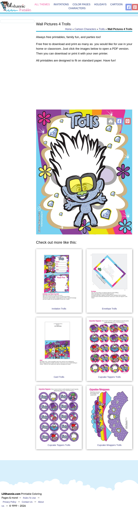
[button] (119, 121)
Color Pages (81, 4)
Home (68, 29)
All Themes (42, 4)
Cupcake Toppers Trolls (109, 377)
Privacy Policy (9, 502)
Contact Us (27, 502)
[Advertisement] (84, 90)
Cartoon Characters (85, 29)
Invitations (61, 4)
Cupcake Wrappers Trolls (109, 445)
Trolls (102, 29)
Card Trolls (59, 377)
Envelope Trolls (109, 308)
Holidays (100, 4)
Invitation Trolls (59, 308)
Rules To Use (29, 498)
